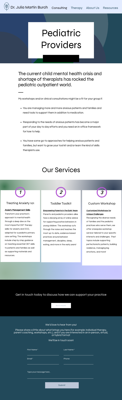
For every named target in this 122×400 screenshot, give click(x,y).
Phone (67, 359)
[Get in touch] (61, 305)
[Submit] (62, 385)
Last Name (69, 350)
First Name (32, 350)
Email (29, 359)
